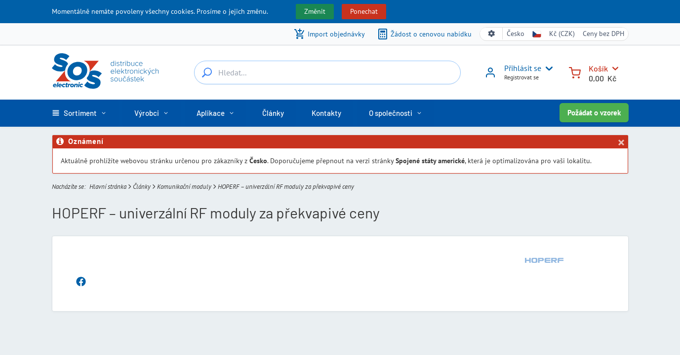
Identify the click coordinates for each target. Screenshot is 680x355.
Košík (598, 68)
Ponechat (364, 11)
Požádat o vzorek (594, 112)
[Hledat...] (207, 72)
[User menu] (547, 68)
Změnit (314, 11)
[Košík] (575, 72)
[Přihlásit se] (490, 75)
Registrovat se (521, 77)
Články (142, 186)
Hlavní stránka (107, 186)
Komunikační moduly (184, 186)
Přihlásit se (522, 68)
